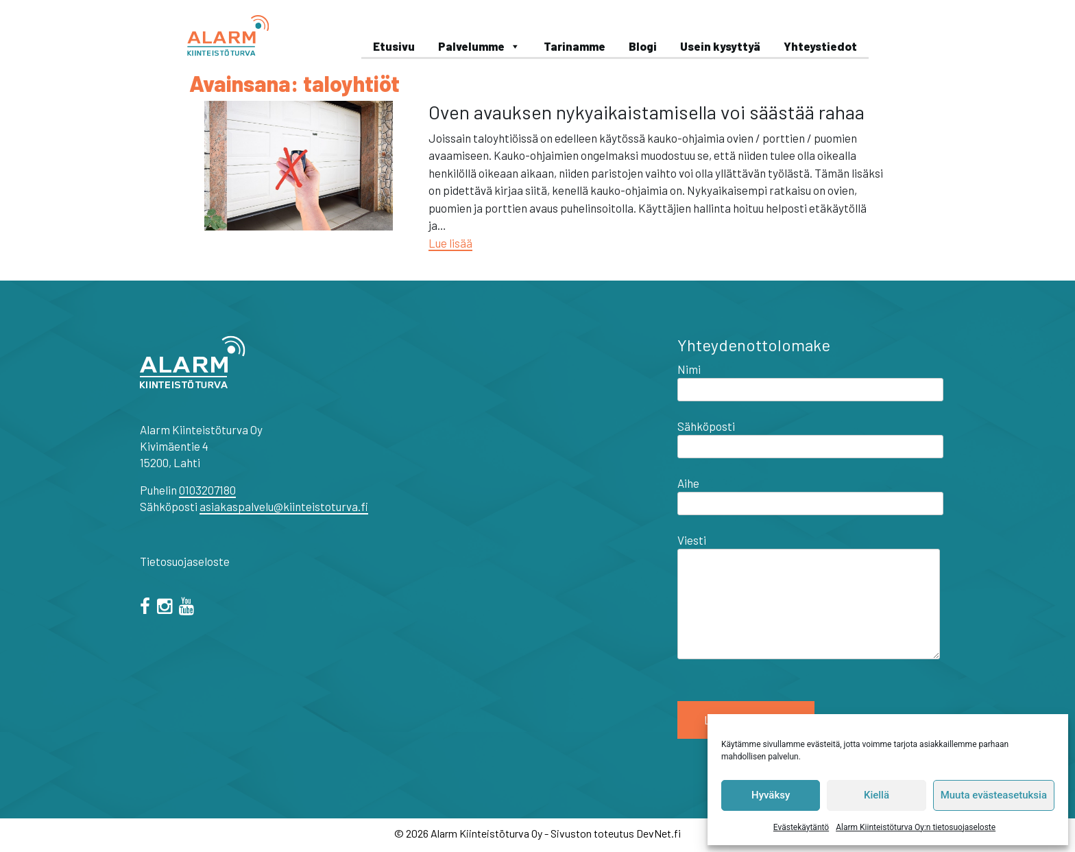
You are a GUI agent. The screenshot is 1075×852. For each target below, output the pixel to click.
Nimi (810, 379)
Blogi (643, 46)
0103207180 (207, 490)
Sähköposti (810, 436)
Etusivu (394, 46)
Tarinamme (574, 46)
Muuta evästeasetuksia (994, 795)
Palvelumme (479, 46)
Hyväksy (770, 795)
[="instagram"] (167, 608)
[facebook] (147, 608)
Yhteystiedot (820, 46)
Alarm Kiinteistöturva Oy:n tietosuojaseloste (915, 827)
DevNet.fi (658, 833)
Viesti (808, 597)
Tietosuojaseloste (185, 561)
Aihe (810, 493)
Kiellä (876, 795)
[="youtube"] (189, 608)
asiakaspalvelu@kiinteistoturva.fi (284, 506)
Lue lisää (450, 243)
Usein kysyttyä (720, 46)
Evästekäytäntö (801, 827)
